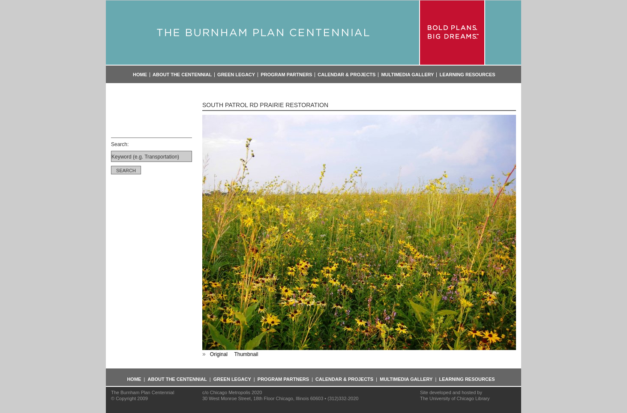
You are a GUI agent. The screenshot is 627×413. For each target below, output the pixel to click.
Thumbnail (246, 354)
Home (140, 74)
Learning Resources (467, 74)
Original (219, 354)
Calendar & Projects (346, 74)
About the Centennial (182, 74)
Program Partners (286, 74)
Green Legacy (236, 74)
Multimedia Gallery (407, 74)
